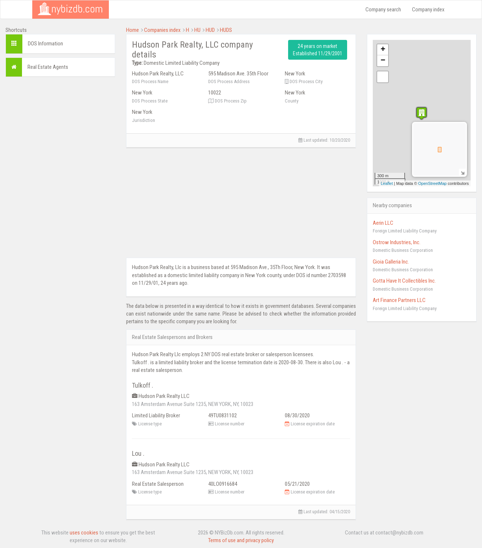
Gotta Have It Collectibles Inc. (404, 280)
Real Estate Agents (47, 67)
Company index (428, 9)
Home (132, 30)
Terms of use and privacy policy (241, 540)
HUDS (226, 30)
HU (197, 30)
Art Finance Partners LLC (399, 300)
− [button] (382, 60)
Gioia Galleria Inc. (391, 261)
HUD (210, 30)
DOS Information (45, 43)
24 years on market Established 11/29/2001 (317, 49)
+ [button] (382, 49)
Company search (383, 9)
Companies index (162, 30)
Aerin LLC (383, 223)
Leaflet (387, 183)
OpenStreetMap (432, 183)
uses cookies (84, 532)
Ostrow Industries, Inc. (396, 242)
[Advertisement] (60, 192)
